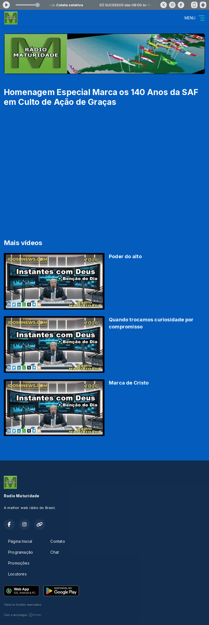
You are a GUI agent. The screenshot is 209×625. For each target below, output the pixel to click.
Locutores (17, 574)
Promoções (18, 563)
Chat (54, 552)
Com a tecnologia (23, 615)
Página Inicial (20, 541)
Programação (20, 552)
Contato (57, 541)
